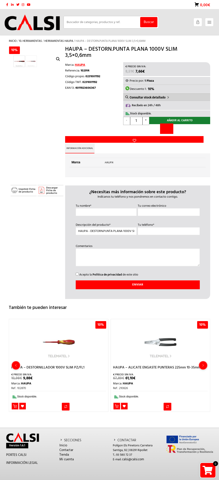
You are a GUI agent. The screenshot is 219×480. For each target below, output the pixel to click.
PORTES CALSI (16, 447)
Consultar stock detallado (148, 95)
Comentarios (138, 248)
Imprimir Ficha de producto (27, 182)
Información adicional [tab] (86, 140)
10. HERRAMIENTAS (30, 38)
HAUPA (80, 61)
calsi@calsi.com (133, 451)
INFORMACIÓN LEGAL (22, 455)
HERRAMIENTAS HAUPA (58, 38)
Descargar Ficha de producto (52, 183)
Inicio (13, 38)
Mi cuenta (66, 451)
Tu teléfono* (169, 220)
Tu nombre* (106, 201)
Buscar (149, 19)
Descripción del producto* (106, 220)
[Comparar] (166, 128)
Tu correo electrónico (169, 201)
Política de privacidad (107, 267)
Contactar (66, 442)
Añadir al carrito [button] (15, 399)
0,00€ (204, 3)
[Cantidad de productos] (136, 119)
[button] (58, 50)
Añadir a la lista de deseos (72, 119)
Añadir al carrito (179, 119)
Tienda (64, 447)
